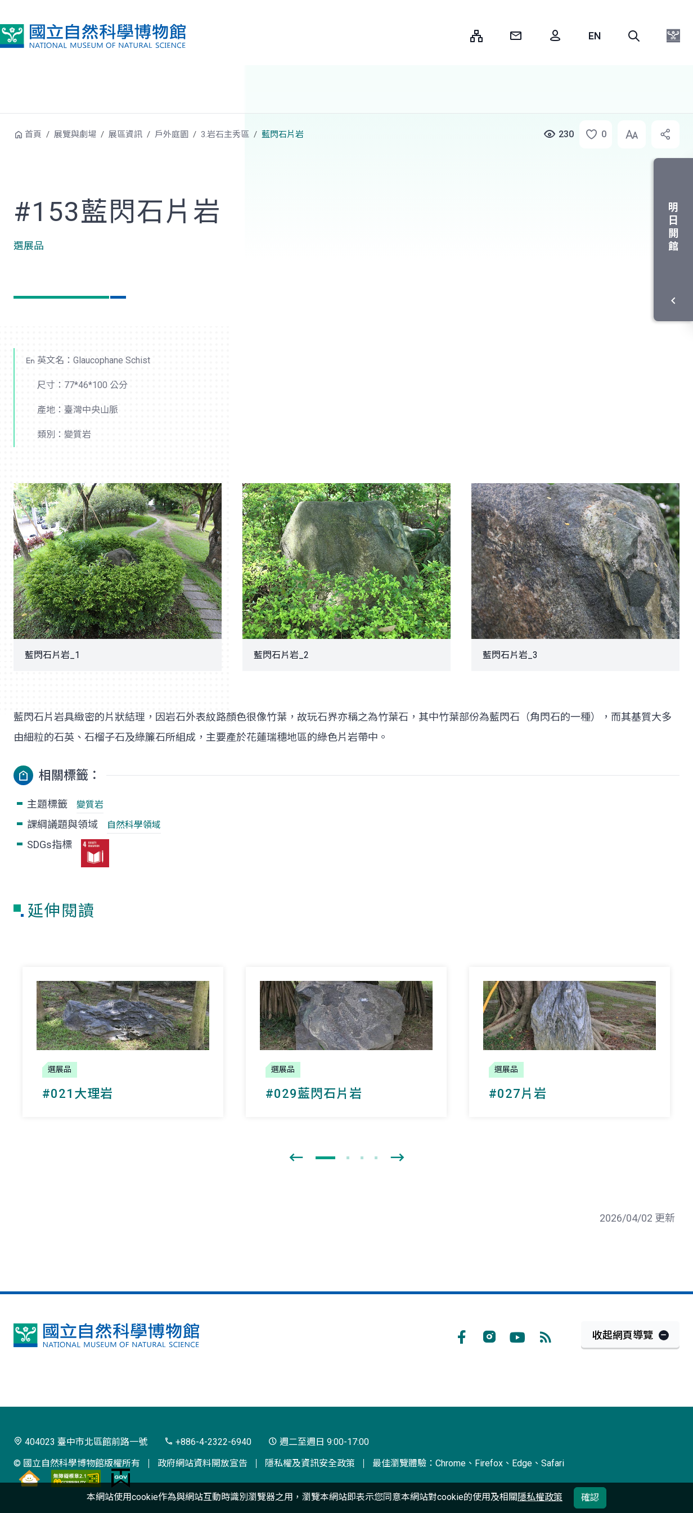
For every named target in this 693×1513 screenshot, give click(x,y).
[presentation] (296, 1158)
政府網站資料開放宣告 (203, 1463)
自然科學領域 (134, 824)
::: (453, 36)
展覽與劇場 (75, 134)
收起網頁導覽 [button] (622, 1335)
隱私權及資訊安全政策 (310, 1463)
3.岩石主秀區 (225, 134)
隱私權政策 (540, 1497)
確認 (590, 1497)
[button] (634, 36)
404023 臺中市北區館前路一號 (80, 1442)
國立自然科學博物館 (93, 35)
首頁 (33, 134)
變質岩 (90, 804)
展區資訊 (125, 134)
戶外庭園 (171, 134)
